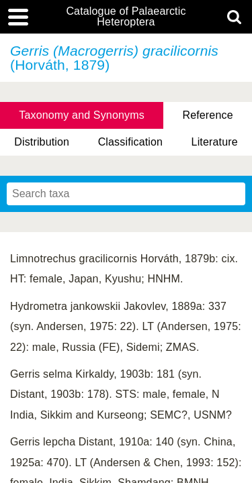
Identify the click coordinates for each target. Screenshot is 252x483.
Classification (130, 142)
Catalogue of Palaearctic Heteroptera (125, 17)
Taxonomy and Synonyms (81, 115)
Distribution (41, 142)
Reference (207, 115)
